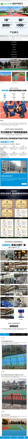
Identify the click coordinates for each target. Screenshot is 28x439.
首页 (3, 437)
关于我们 (24, 437)
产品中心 (17, 437)
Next (27, 12)
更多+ (14, 39)
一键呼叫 (10, 437)
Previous (0, 12)
